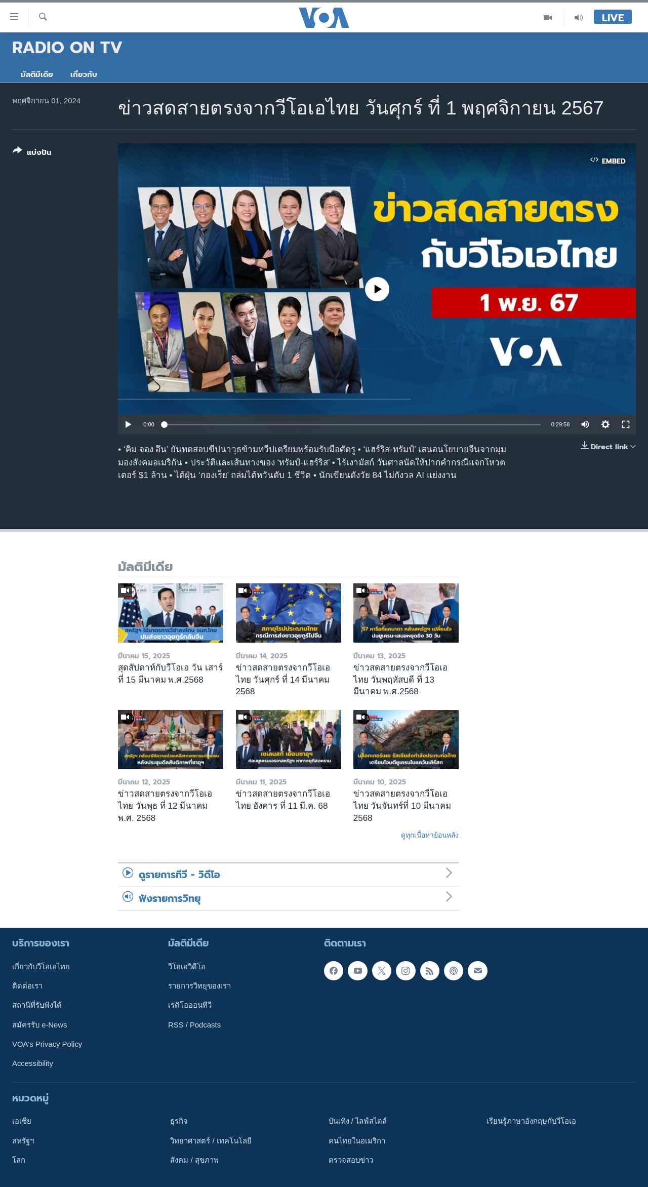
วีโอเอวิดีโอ (187, 966)
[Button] (32, 153)
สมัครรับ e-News (39, 1024)
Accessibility (32, 1063)
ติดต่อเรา (27, 986)
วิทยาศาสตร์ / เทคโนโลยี (210, 1140)
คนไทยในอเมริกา (357, 1140)
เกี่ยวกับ (83, 74)
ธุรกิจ (179, 1121)
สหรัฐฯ (23, 1140)
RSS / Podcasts (194, 1024)
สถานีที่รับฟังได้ (37, 1005)
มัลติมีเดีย (37, 74)
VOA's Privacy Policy (47, 1044)
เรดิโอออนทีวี (190, 1005)
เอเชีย (21, 1121)
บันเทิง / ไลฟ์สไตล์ (358, 1121)
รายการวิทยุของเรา (199, 986)
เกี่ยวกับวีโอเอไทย (41, 966)
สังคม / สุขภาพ (194, 1160)
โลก (18, 1160)
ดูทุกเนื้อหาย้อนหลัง (430, 835)
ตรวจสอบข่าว (351, 1160)
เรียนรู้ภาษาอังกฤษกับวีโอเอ (531, 1121)
